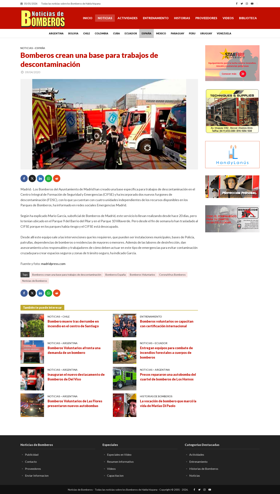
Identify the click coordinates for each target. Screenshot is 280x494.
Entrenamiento (156, 18)
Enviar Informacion (37, 475)
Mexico (161, 33)
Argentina (56, 33)
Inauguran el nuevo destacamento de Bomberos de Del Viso (76, 376)
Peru (192, 33)
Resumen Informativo (120, 461)
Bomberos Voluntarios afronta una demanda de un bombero (74, 350)
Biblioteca (248, 18)
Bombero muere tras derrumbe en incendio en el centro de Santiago (73, 323)
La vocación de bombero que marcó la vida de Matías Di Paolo (168, 403)
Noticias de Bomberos (34, 280)
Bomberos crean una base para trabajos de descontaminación (66, 274)
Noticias (105, 18)
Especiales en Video (119, 454)
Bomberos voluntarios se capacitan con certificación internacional (166, 323)
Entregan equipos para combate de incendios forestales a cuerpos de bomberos (166, 352)
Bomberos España (115, 274)
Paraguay (177, 33)
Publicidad (31, 454)
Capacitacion (115, 475)
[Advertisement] (232, 294)
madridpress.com (53, 264)
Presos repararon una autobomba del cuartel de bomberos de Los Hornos (168, 376)
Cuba (116, 33)
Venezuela (224, 33)
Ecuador (131, 33)
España (146, 33)
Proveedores (206, 18)
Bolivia (73, 33)
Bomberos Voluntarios (142, 274)
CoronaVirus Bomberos (172, 274)
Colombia (101, 33)
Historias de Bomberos (156, 396)
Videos (228, 18)
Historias (182, 18)
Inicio (87, 18)
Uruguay (206, 33)
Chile (86, 33)
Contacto (31, 461)
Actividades (127, 18)
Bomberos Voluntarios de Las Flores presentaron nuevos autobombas (75, 403)
